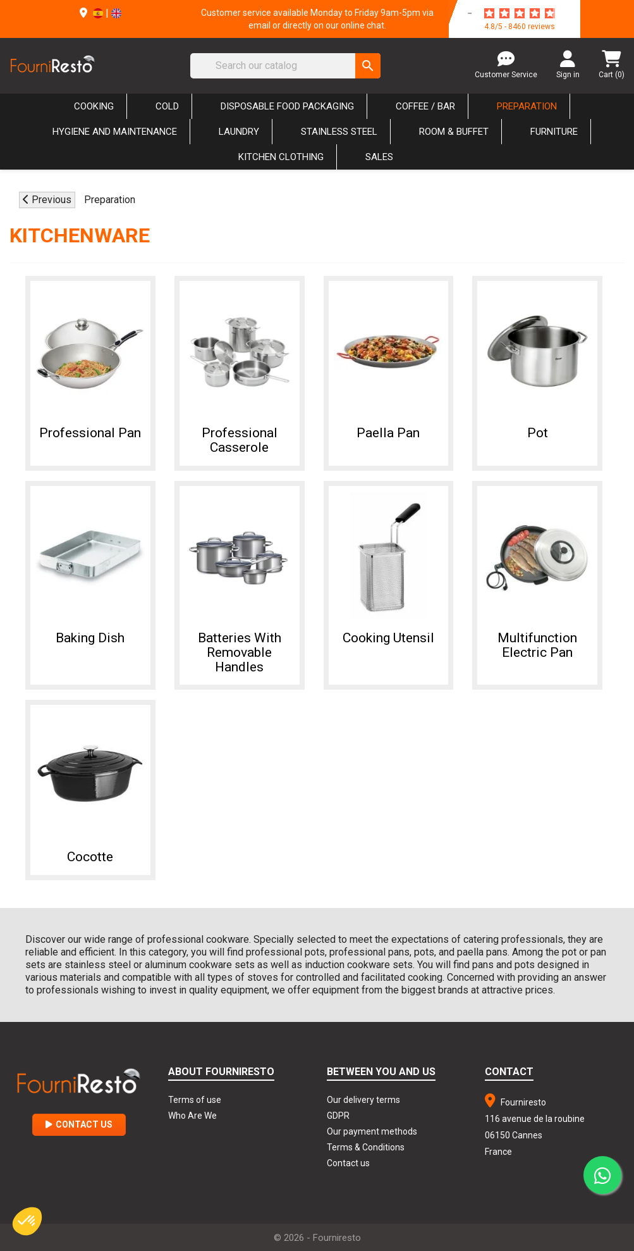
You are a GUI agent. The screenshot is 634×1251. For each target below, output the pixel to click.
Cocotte (90, 852)
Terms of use (194, 1097)
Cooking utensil (388, 633)
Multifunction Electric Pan (537, 641)
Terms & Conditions (366, 1144)
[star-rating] (519, 13)
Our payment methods (372, 1128)
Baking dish (90, 633)
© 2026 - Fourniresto (317, 1234)
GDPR (338, 1112)
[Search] (285, 65)
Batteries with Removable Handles (239, 648)
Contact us (348, 1160)
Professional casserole (239, 437)
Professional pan (90, 429)
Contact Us (79, 1121)
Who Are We (192, 1112)
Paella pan (388, 429)
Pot (537, 429)
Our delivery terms (363, 1097)
